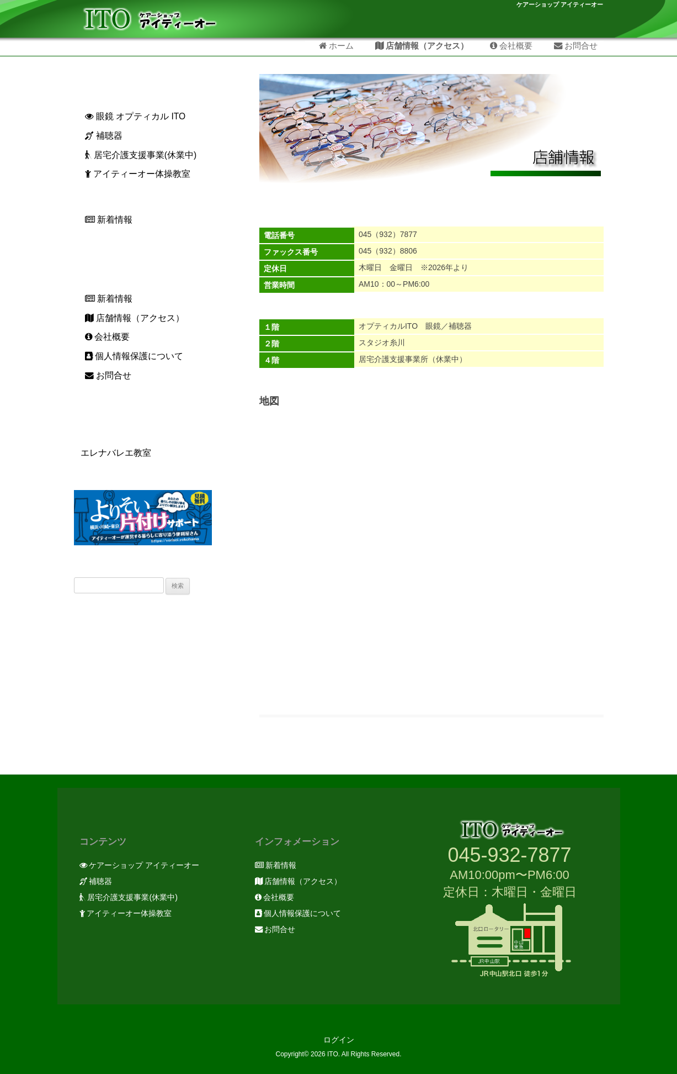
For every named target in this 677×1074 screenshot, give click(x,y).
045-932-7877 (509, 855)
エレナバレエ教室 (113, 452)
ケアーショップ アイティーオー (559, 5)
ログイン (338, 1039)
